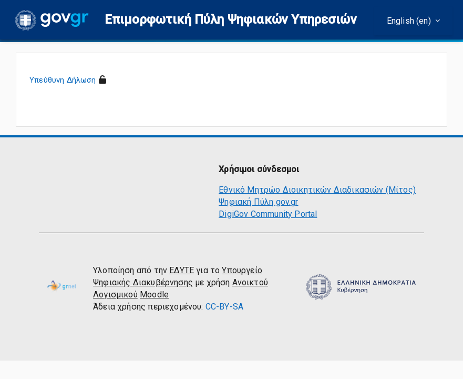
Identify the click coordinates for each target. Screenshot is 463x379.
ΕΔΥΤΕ (181, 270)
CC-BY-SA (224, 307)
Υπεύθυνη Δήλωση (62, 80)
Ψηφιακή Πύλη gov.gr (258, 202)
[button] (231, 19)
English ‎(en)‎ (410, 21)
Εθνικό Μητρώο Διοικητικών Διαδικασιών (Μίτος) (317, 190)
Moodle (154, 295)
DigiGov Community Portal (268, 214)
